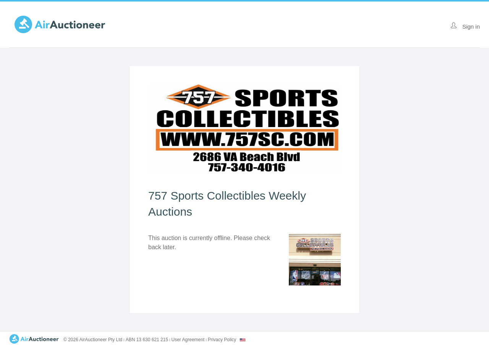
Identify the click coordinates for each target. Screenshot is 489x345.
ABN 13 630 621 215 (147, 339)
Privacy (222, 339)
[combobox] (242, 340)
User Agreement (188, 339)
